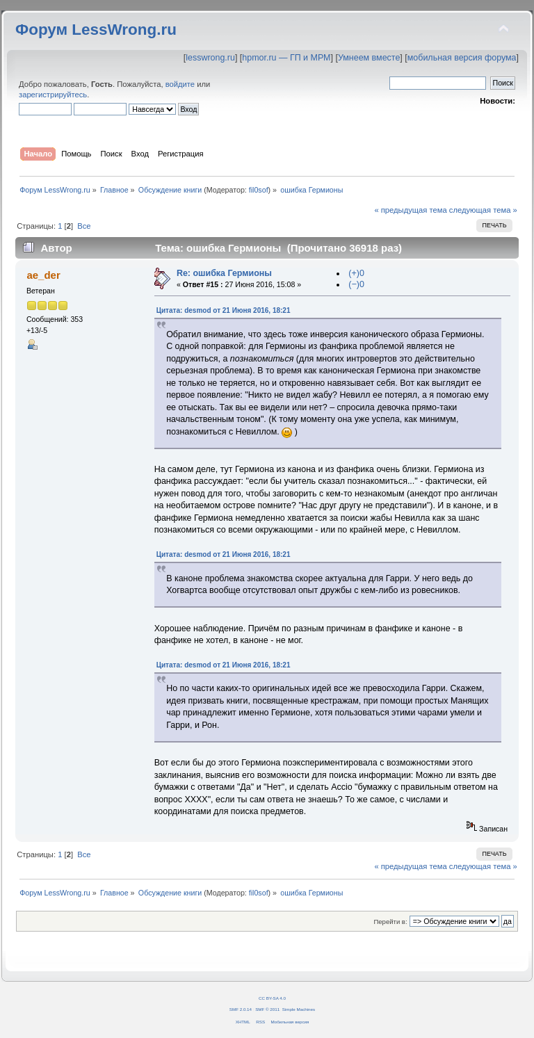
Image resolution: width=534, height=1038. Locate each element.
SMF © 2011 (267, 1009)
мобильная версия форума (462, 58)
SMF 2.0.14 (240, 1009)
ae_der (43, 275)
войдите (180, 84)
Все (83, 226)
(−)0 (356, 284)
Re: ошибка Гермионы (224, 273)
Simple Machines (298, 1009)
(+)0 (356, 273)
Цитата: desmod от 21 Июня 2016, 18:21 (223, 310)
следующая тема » (483, 210)
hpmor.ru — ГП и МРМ (286, 58)
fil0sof (258, 190)
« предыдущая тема (410, 210)
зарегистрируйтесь (53, 94)
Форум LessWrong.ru (96, 29)
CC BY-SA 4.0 (272, 998)
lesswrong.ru (210, 58)
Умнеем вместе (369, 58)
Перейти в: (390, 921)
